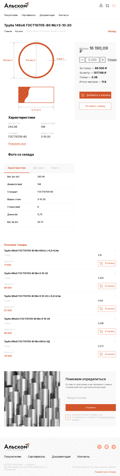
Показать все (17, 143)
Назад (112, 31)
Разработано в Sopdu (105, 472)
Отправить (91, 407)
